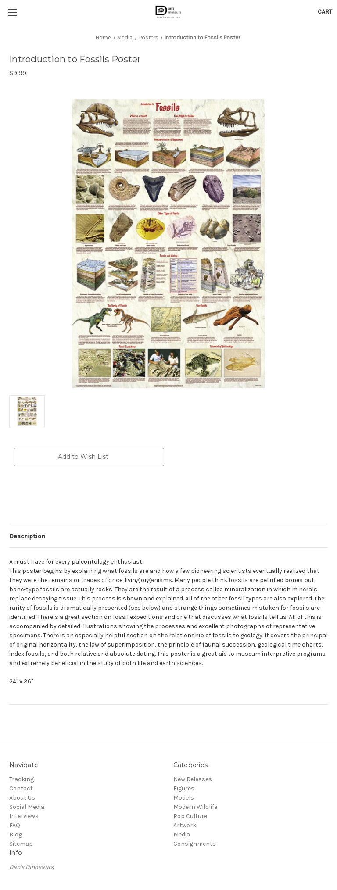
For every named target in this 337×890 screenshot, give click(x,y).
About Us (22, 797)
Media (181, 834)
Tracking (21, 779)
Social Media (26, 807)
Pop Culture (190, 816)
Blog (15, 834)
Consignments (194, 843)
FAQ (14, 825)
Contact (21, 788)
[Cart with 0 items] (325, 11)
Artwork (184, 825)
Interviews (24, 816)
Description (27, 536)
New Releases (192, 779)
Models (183, 797)
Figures (183, 788)
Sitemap (21, 843)
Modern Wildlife (195, 807)
